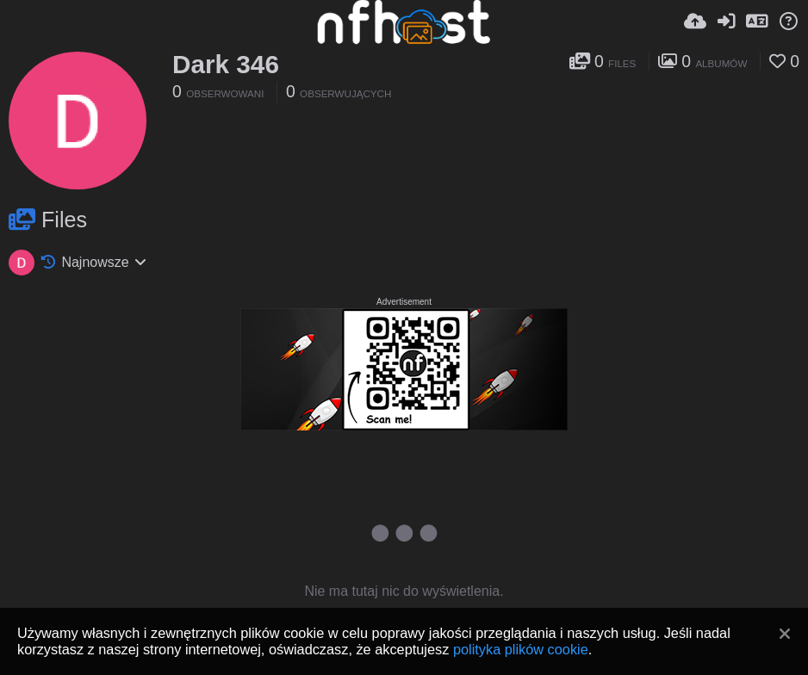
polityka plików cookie (520, 649)
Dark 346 (225, 64)
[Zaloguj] (726, 21)
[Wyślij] (695, 21)
